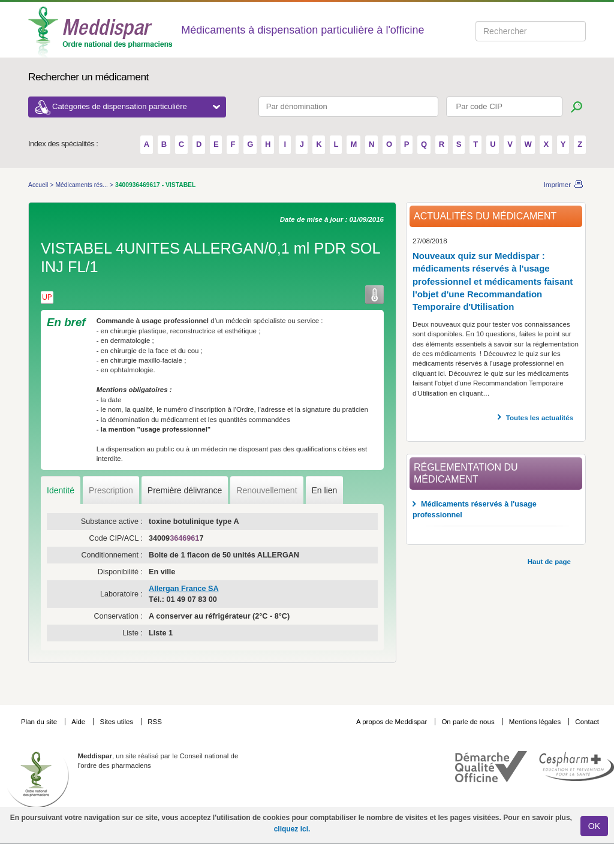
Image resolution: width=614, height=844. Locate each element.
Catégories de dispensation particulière (136, 106)
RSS (155, 721)
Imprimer (557, 184)
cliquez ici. (292, 829)
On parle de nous (467, 721)
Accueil (39, 185)
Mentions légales (536, 721)
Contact (587, 721)
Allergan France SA (184, 588)
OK (594, 826)
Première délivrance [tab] (185, 490)
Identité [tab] (60, 490)
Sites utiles (117, 721)
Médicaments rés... (82, 185)
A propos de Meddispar (391, 721)
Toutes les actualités (539, 417)
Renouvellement (266, 490)
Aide (79, 721)
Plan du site (40, 721)
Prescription (111, 490)
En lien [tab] (325, 490)
